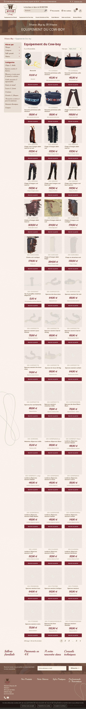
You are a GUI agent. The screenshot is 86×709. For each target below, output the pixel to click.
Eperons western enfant (73, 368)
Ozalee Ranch (41, 690)
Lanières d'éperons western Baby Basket (31, 515)
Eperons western (73, 588)
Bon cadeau (56, 693)
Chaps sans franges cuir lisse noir (53, 184)
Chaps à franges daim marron (72, 147)
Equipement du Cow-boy (26, 687)
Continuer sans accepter (28, 706)
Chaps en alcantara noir (73, 257)
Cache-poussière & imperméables (11, 80)
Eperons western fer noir (73, 294)
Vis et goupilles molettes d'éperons (32, 294)
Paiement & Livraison (59, 691)
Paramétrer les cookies (44, 706)
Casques (8, 108)
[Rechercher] (36, 10)
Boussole (33, 70)
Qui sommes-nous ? (43, 682)
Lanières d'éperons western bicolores (71, 552)
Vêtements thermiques (11, 104)
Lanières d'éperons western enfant (71, 515)
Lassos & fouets (10, 88)
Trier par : (65, 49)
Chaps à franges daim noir (52, 147)
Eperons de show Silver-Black (73, 405)
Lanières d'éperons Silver (53, 441)
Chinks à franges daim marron (31, 221)
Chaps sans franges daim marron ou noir (32, 147)
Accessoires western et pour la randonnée (12, 100)
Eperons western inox (33, 588)
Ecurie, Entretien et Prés (27, 690)
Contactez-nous (78, 1)
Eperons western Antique (53, 588)
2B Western (40, 685)
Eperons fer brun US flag (53, 368)
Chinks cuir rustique (33, 257)
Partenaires (72, 685)
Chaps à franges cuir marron (31, 184)
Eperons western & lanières (11, 70)
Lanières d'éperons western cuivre (71, 478)
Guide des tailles (58, 689)
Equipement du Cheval (26, 683)
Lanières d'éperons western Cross (51, 552)
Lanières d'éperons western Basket (71, 441)
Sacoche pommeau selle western (53, 73)
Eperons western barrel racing (52, 331)
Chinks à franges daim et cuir (53, 221)
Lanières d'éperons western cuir (30, 552)
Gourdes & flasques (11, 95)
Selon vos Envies (26, 696)
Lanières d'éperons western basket (51, 515)
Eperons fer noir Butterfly (32, 405)
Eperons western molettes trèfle (50, 405)
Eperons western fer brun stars (32, 368)
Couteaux (8, 92)
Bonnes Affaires (26, 698)
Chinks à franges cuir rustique (72, 221)
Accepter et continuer (60, 706)
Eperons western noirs (32, 624)
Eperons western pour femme (31, 331)
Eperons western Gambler (70, 624)
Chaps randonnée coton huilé (73, 110)
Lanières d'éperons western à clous (51, 478)
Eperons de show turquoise (50, 624)
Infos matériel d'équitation (57, 685)
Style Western (25, 694)
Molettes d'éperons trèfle (32, 441)
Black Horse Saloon (43, 687)
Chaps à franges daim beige (52, 257)
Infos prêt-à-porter (59, 682)
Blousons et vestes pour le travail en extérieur (12, 75)
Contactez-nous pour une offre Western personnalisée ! (74, 689)
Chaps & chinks (10, 65)
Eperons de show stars (53, 294)
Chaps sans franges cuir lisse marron (73, 184)
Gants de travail (10, 85)
